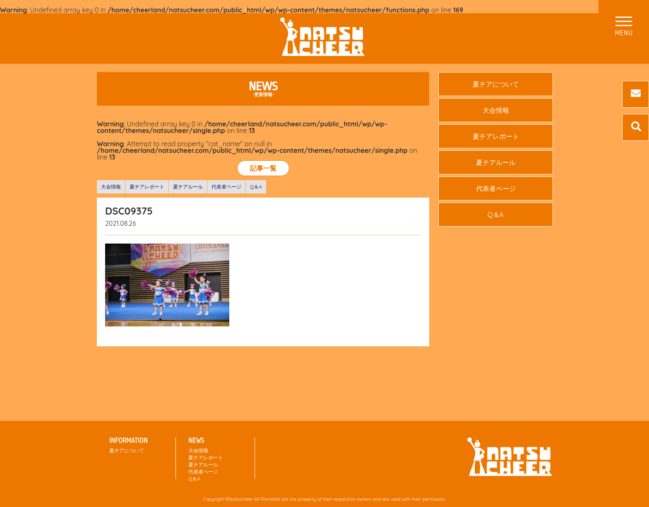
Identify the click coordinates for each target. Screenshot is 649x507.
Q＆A (256, 186)
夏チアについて (496, 84)
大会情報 (111, 186)
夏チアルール (188, 186)
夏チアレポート (147, 186)
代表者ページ (226, 186)
